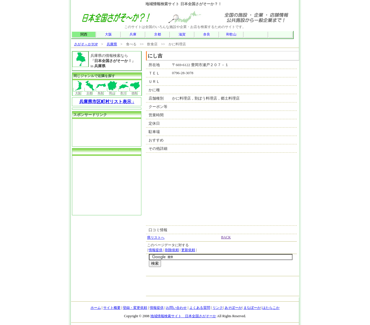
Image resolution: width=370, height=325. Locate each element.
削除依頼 (172, 250)
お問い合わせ (176, 308)
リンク (217, 308)
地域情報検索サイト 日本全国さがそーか (183, 316)
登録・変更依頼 (135, 308)
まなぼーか (252, 308)
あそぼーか (233, 308)
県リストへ (155, 238)
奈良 (206, 34)
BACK (226, 237)
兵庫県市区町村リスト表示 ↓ (106, 101)
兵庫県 (112, 44)
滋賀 (182, 34)
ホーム (95, 308)
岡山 (112, 91)
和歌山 (231, 34)
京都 (157, 34)
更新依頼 (188, 250)
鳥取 (101, 91)
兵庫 (133, 34)
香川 (124, 91)
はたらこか (271, 308)
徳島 (135, 91)
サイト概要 (112, 308)
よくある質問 (199, 308)
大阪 (108, 34)
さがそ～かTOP (86, 44)
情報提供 (155, 250)
